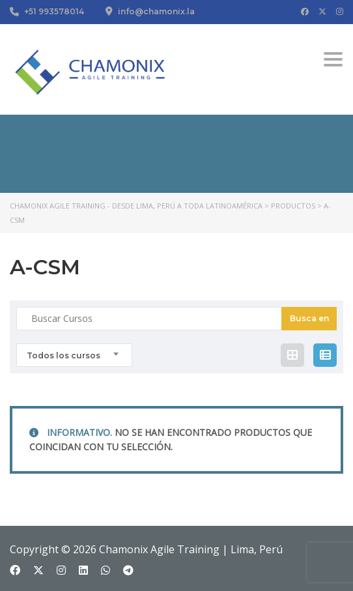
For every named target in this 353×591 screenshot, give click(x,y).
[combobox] (74, 355)
